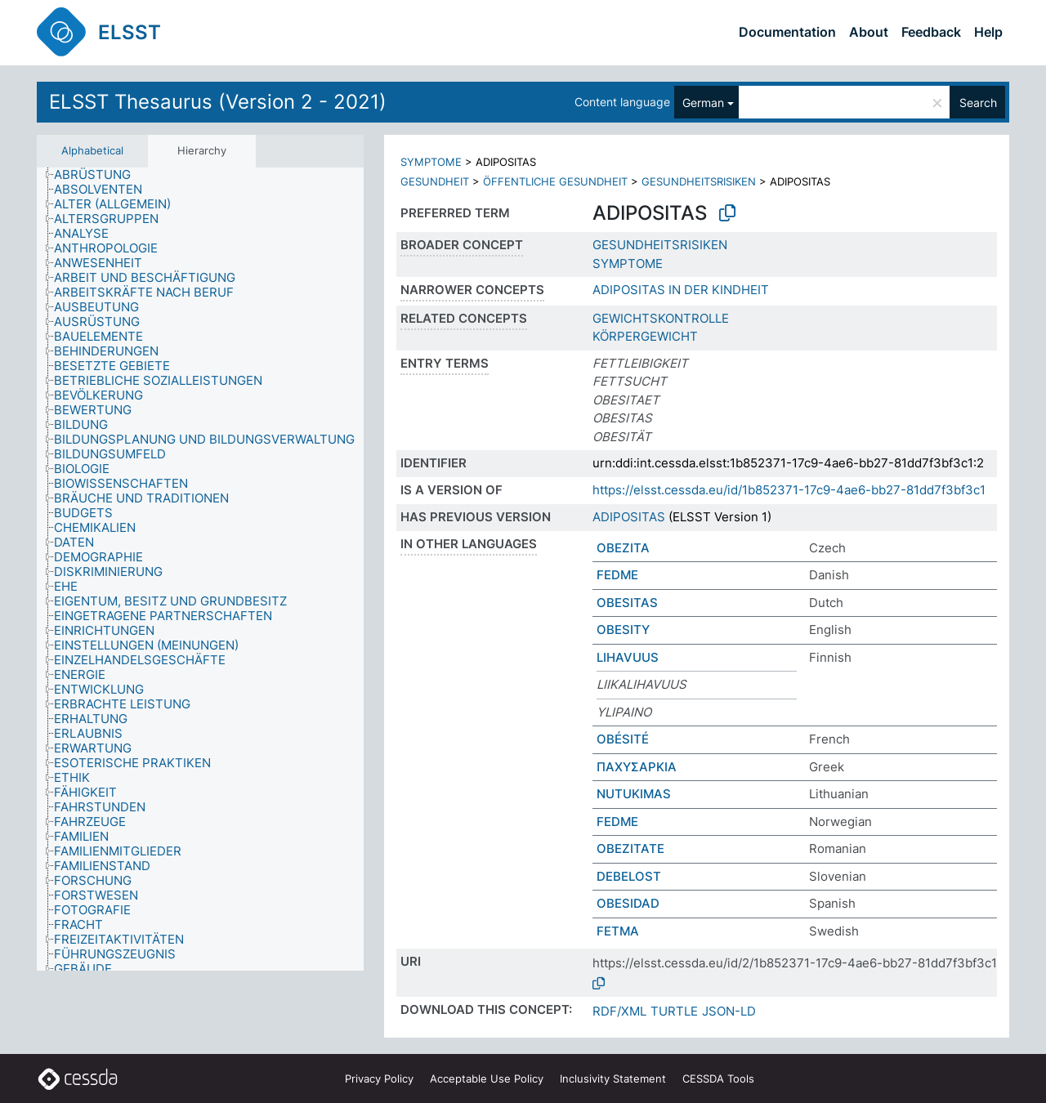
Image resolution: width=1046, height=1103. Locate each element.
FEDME (617, 575)
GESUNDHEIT (434, 181)
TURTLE (674, 1011)
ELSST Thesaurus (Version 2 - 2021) (218, 102)
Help (988, 32)
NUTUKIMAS (634, 794)
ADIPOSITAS (628, 517)
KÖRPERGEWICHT (645, 336)
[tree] (200, 569)
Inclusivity (613, 1078)
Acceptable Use (486, 1078)
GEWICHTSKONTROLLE (660, 318)
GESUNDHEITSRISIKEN (698, 181)
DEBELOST (629, 876)
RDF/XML (619, 1011)
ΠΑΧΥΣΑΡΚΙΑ (637, 767)
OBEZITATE (630, 848)
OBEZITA (623, 548)
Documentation (787, 32)
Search (978, 102)
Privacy (379, 1078)
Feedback (931, 32)
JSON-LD (729, 1011)
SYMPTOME (431, 161)
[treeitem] (99, 174)
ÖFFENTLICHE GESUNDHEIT (555, 181)
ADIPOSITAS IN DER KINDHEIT (680, 289)
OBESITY (623, 629)
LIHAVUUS (628, 657)
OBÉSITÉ (623, 739)
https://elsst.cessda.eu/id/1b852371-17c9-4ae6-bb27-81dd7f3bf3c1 (789, 490)
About (868, 32)
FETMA (618, 931)
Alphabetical (92, 150)
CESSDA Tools (718, 1078)
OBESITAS (627, 602)
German (703, 102)
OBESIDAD (628, 903)
